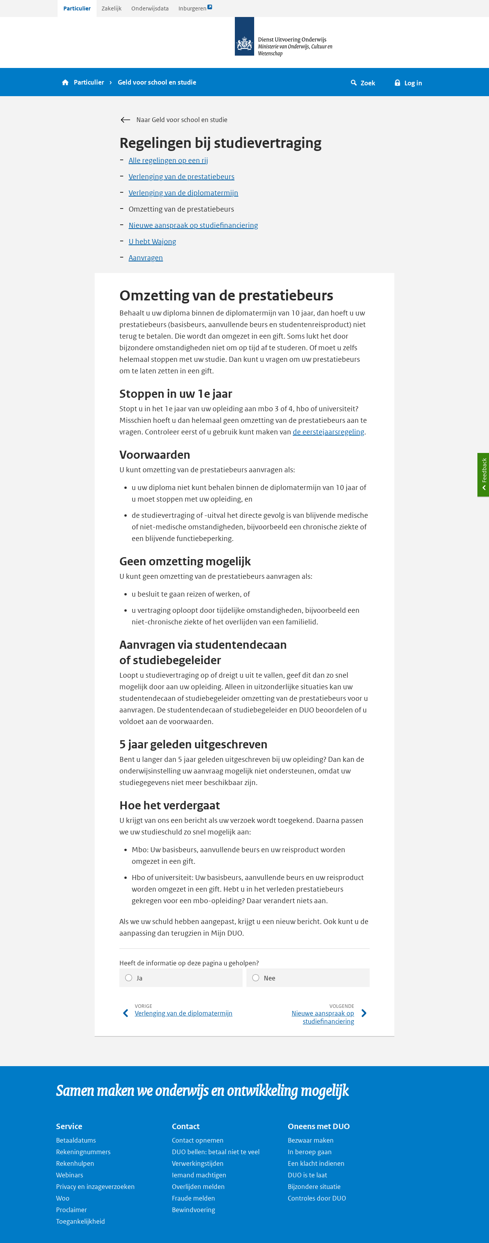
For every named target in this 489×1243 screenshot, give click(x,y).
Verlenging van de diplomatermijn (183, 192)
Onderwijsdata (150, 8)
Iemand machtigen (199, 1175)
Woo (63, 1198)
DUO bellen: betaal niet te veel (216, 1152)
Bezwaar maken (311, 1140)
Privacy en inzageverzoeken (95, 1186)
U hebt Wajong (152, 241)
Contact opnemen (198, 1140)
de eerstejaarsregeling (328, 431)
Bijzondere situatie (314, 1186)
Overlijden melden (198, 1186)
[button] (364, 82)
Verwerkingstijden (198, 1163)
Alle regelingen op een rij (168, 160)
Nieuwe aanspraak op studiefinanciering (193, 225)
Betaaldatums (76, 1140)
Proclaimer (71, 1210)
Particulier (77, 8)
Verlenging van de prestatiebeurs (181, 176)
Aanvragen (146, 257)
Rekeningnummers (83, 1152)
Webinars (69, 1175)
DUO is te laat (307, 1175)
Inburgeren (195, 10)
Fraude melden (193, 1198)
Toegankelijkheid (80, 1221)
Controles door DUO (317, 1198)
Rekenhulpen (75, 1163)
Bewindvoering (193, 1210)
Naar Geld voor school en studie (173, 120)
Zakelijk (112, 8)
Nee (269, 978)
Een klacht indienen (316, 1163)
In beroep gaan (310, 1152)
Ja (140, 978)
